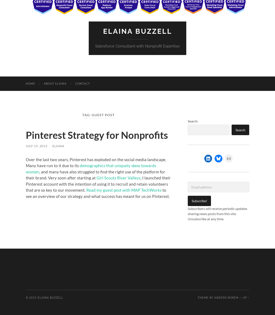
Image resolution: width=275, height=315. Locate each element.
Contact (82, 83)
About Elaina (55, 83)
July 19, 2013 (36, 146)
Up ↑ (246, 297)
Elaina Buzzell (137, 31)
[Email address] (218, 187)
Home (30, 83)
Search (193, 121)
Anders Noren (226, 297)
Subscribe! (199, 201)
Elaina (58, 146)
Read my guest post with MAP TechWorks (124, 190)
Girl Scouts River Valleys (118, 177)
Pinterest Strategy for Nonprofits (97, 135)
